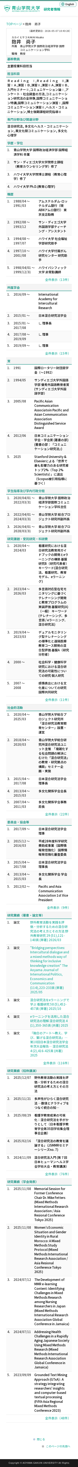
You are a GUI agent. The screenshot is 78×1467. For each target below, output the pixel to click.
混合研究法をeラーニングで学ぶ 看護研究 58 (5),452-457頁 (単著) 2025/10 (49, 1004)
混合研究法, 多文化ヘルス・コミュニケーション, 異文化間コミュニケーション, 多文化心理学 (37, 130)
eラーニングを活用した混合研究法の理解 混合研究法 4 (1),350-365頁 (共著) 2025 (49, 1020)
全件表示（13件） (58, 279)
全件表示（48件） (58, 1418)
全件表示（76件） (58, 1174)
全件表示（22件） (58, 814)
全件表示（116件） (57, 1063)
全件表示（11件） (58, 699)
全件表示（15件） (58, 353)
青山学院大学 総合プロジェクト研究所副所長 (54, 516)
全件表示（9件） (59, 907)
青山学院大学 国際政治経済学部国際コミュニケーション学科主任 (54, 502)
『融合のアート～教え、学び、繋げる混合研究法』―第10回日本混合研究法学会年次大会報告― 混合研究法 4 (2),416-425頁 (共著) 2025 (49, 1044)
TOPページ (14, 24)
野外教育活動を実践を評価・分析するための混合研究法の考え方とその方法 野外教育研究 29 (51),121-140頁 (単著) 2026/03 (49, 931)
